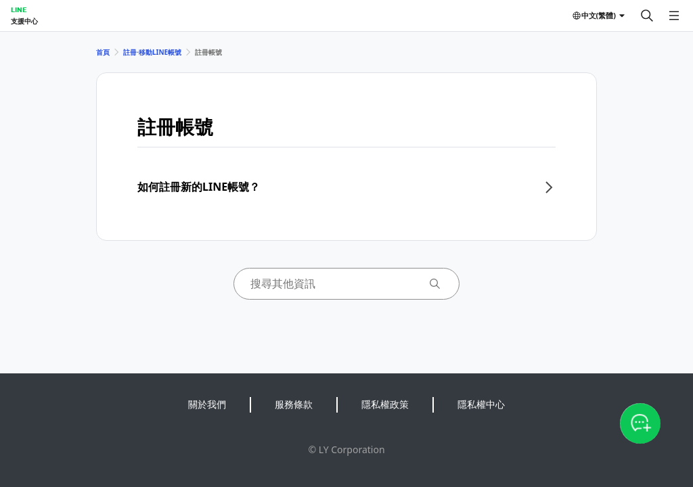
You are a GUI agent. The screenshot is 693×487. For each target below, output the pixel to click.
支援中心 (24, 21)
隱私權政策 (385, 404)
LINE (18, 9)
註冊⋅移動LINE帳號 (152, 52)
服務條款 (294, 404)
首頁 (103, 52)
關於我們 (207, 404)
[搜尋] (647, 15)
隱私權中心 (481, 404)
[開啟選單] (674, 15)
